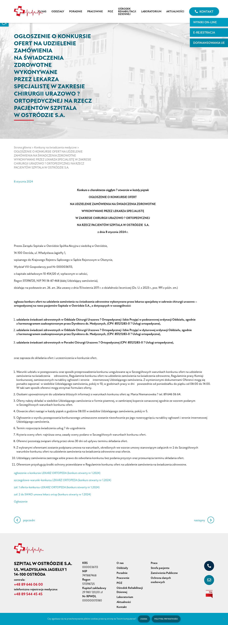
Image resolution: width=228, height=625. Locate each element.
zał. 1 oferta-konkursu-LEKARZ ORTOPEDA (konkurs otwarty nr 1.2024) (58, 486)
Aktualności (175, 11)
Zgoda (143, 619)
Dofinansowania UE (209, 43)
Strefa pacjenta (160, 566)
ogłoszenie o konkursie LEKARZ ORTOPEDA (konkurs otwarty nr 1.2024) (59, 472)
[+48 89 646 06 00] (209, 565)
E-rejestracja (204, 32)
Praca (154, 562)
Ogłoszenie (21, 500)
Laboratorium (151, 11)
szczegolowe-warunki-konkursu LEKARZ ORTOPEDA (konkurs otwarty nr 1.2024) (65, 479)
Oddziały (57, 11)
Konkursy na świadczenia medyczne (57, 147)
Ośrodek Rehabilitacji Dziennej (127, 11)
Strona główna (23, 147)
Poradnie (75, 11)
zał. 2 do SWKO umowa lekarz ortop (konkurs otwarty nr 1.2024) (54, 493)
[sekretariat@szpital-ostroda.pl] (209, 579)
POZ (110, 11)
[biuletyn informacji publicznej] (209, 593)
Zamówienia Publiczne (165, 571)
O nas (42, 11)
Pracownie (95, 11)
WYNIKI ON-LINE (205, 22)
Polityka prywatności (166, 619)
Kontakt (204, 11)
